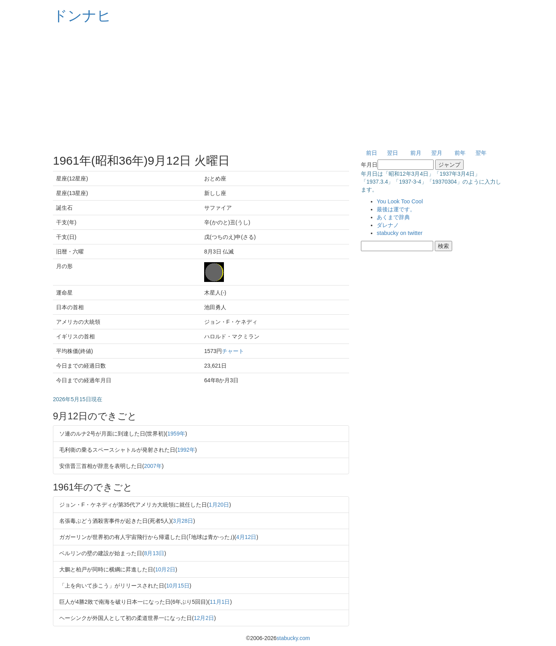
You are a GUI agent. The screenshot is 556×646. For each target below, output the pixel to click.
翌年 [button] (480, 153)
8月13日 (154, 553)
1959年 (176, 433)
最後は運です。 (396, 209)
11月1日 (220, 602)
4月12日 (246, 537)
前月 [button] (415, 153)
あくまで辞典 (393, 217)
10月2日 (165, 569)
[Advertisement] (278, 87)
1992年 (186, 450)
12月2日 (204, 618)
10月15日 (178, 585)
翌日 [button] (392, 153)
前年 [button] (460, 153)
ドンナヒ (82, 16)
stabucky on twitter (400, 233)
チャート (233, 351)
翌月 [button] (436, 153)
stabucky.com (293, 638)
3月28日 (183, 521)
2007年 (153, 466)
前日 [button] (371, 153)
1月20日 (219, 504)
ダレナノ (388, 225)
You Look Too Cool (400, 201)
